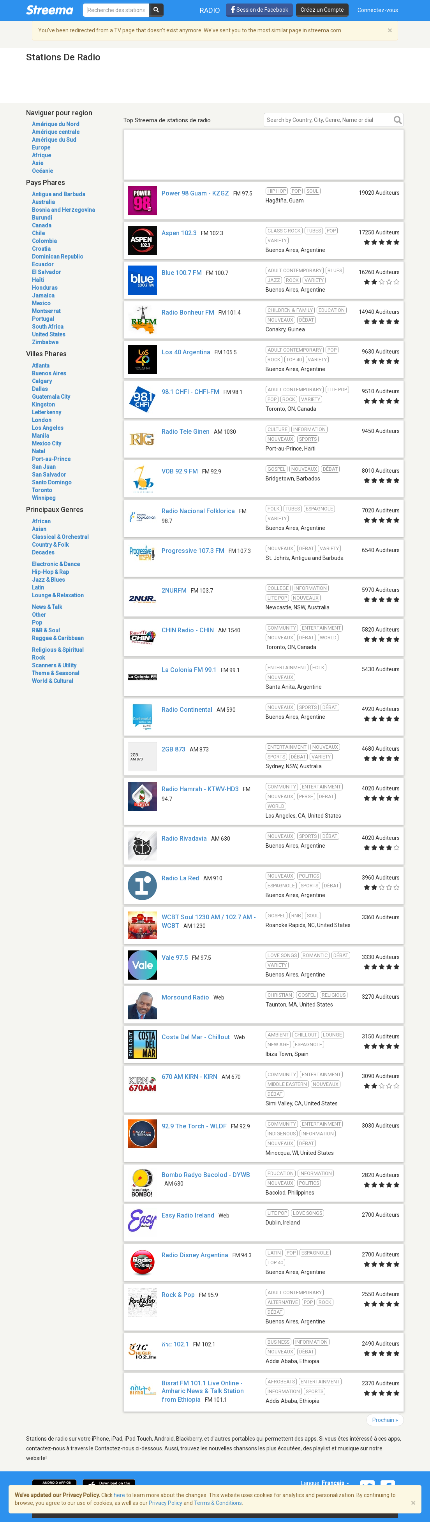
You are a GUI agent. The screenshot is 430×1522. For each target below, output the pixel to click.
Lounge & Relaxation (58, 595)
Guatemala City (51, 397)
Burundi (42, 218)
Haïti (38, 280)
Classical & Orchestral (60, 537)
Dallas (40, 389)
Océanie (42, 171)
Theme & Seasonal (55, 673)
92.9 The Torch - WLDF (194, 1126)
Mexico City (46, 443)
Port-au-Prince (51, 459)
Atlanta (40, 365)
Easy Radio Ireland (188, 1215)
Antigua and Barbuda (58, 194)
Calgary (42, 381)
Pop (37, 622)
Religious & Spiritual (58, 650)
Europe (41, 147)
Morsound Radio (185, 997)
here (119, 1495)
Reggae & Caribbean (58, 638)
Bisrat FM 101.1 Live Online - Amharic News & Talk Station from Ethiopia (203, 1391)
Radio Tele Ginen (186, 431)
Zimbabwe (45, 342)
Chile (38, 233)
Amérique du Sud (54, 140)
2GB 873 (173, 749)
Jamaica (43, 295)
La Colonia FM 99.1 (189, 670)
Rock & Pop (178, 1295)
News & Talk (47, 607)
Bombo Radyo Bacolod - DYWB (206, 1175)
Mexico (41, 303)
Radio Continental (187, 709)
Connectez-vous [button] (378, 10)
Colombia (44, 241)
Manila (40, 436)
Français (335, 1483)
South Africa (47, 327)
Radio (210, 10)
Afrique (41, 155)
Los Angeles (47, 428)
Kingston (43, 404)
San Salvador (49, 475)
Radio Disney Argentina (195, 1255)
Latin (38, 587)
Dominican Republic (57, 256)
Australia (43, 202)
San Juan (44, 467)
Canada (41, 225)
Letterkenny (46, 412)
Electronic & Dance (56, 564)
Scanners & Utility (54, 665)
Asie (37, 163)
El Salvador (46, 272)
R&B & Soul (46, 630)
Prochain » (385, 1420)
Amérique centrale (55, 132)
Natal (38, 451)
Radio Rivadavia (184, 838)
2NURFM (174, 590)
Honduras (45, 288)
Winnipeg (44, 498)
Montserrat (46, 311)
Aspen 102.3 (179, 233)
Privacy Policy (165, 1503)
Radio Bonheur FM (188, 312)
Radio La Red (180, 878)
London (41, 420)
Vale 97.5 (175, 957)
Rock (38, 658)
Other (39, 615)
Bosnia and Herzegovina (63, 210)
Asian (39, 529)
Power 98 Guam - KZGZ (195, 193)
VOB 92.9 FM (180, 471)
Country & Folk (50, 545)
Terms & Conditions (218, 1503)
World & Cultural (52, 681)
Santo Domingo (52, 482)
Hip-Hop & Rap (50, 572)
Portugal (43, 319)
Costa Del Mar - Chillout (196, 1037)
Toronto (42, 490)
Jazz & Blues (48, 580)
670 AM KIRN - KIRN (189, 1076)
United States (48, 334)
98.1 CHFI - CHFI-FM (190, 392)
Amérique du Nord (55, 124)
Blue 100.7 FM (182, 272)
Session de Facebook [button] (259, 10)
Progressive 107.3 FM (193, 550)
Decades (43, 552)
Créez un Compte (322, 10)
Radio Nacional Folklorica (198, 511)
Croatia (41, 249)
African (41, 521)
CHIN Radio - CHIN (188, 630)
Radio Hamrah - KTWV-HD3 (200, 789)
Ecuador (43, 264)
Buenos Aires (49, 373)
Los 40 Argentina (186, 352)
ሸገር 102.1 (175, 1344)
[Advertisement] (264, 168)
